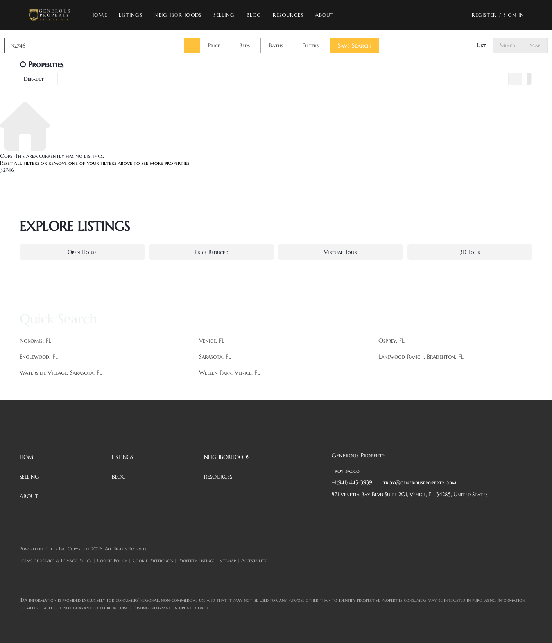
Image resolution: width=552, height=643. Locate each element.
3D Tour (470, 251)
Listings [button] (131, 15)
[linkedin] (353, 512)
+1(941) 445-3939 (352, 482)
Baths (291, 45)
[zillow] (384, 512)
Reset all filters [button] (19, 162)
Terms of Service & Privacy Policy (55, 560)
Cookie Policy (112, 560)
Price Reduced (211, 251)
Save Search (369, 45)
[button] (49, 15)
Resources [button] (288, 15)
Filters (325, 45)
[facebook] (337, 512)
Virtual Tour (340, 251)
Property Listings (196, 560)
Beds (259, 45)
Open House (82, 251)
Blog (254, 15)
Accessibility (254, 560)
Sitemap (228, 560)
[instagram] (400, 512)
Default (34, 78)
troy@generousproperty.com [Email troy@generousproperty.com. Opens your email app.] (420, 482)
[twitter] (369, 512)
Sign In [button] (514, 15)
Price (229, 45)
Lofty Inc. (55, 549)
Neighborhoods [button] (178, 15)
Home (98, 15)
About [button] (324, 15)
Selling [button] (224, 15)
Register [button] (484, 15)
